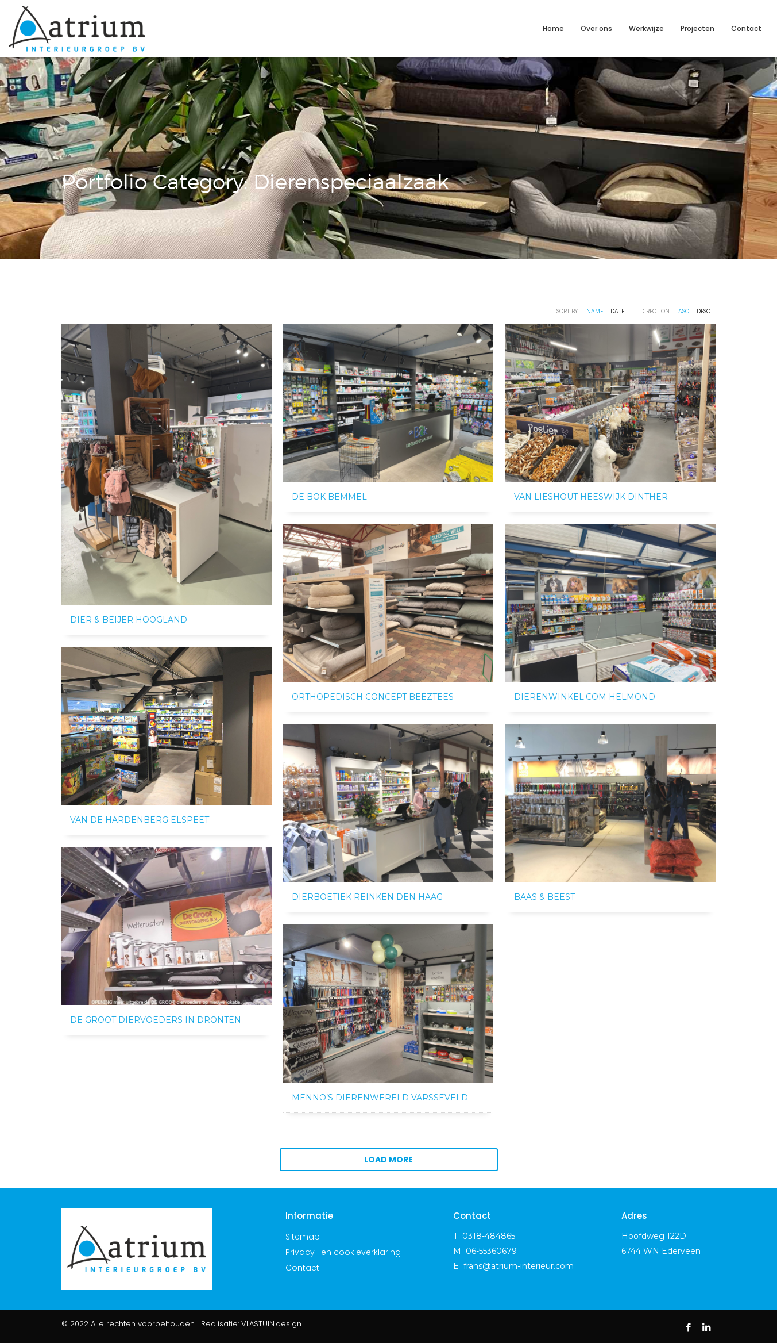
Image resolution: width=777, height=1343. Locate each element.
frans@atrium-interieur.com (518, 1266)
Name (594, 311)
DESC (703, 311)
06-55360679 (491, 1251)
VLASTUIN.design (271, 1323)
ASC (683, 311)
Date (617, 311)
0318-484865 (488, 1236)
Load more (388, 1159)
